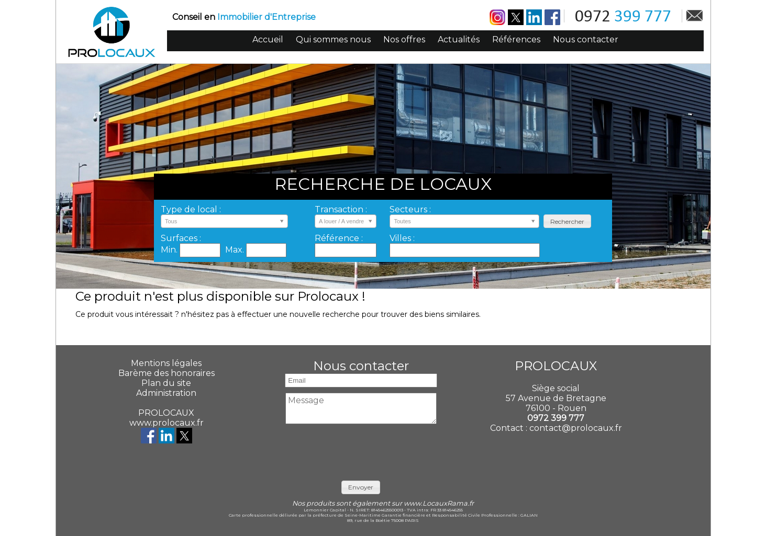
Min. (170, 250)
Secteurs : (410, 209)
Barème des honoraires (166, 373)
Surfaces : (181, 238)
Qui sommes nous (333, 39)
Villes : (402, 238)
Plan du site (166, 383)
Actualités (459, 39)
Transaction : (341, 209)
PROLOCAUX (166, 413)
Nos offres (404, 39)
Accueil (267, 39)
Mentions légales (166, 363)
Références (516, 39)
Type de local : (191, 209)
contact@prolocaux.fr (575, 428)
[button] (567, 221)
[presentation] (361, 449)
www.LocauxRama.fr (439, 503)
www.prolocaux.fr (166, 423)
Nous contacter (585, 39)
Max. (235, 250)
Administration (166, 393)
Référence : (339, 238)
